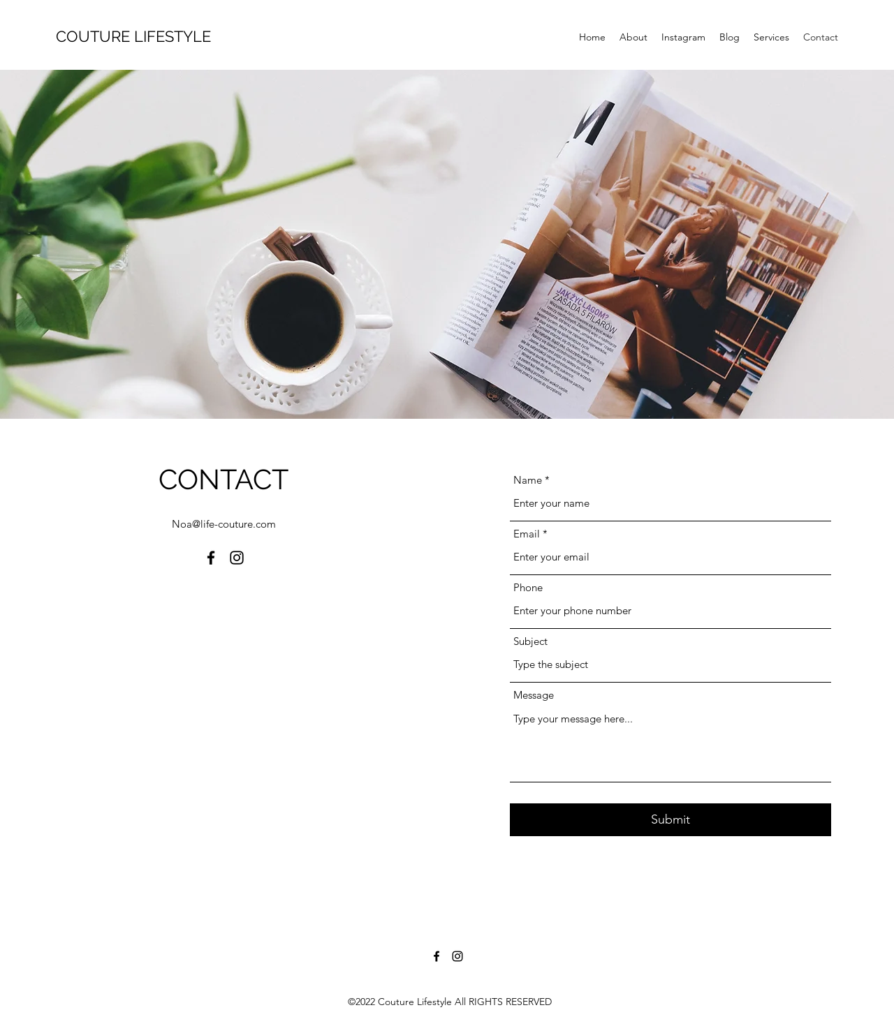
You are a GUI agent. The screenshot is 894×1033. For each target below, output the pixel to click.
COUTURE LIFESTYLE (133, 36)
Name (527, 480)
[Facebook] (211, 558)
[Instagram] (237, 558)
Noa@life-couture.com (224, 523)
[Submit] (670, 819)
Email (526, 533)
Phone (528, 587)
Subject (530, 641)
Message (533, 695)
